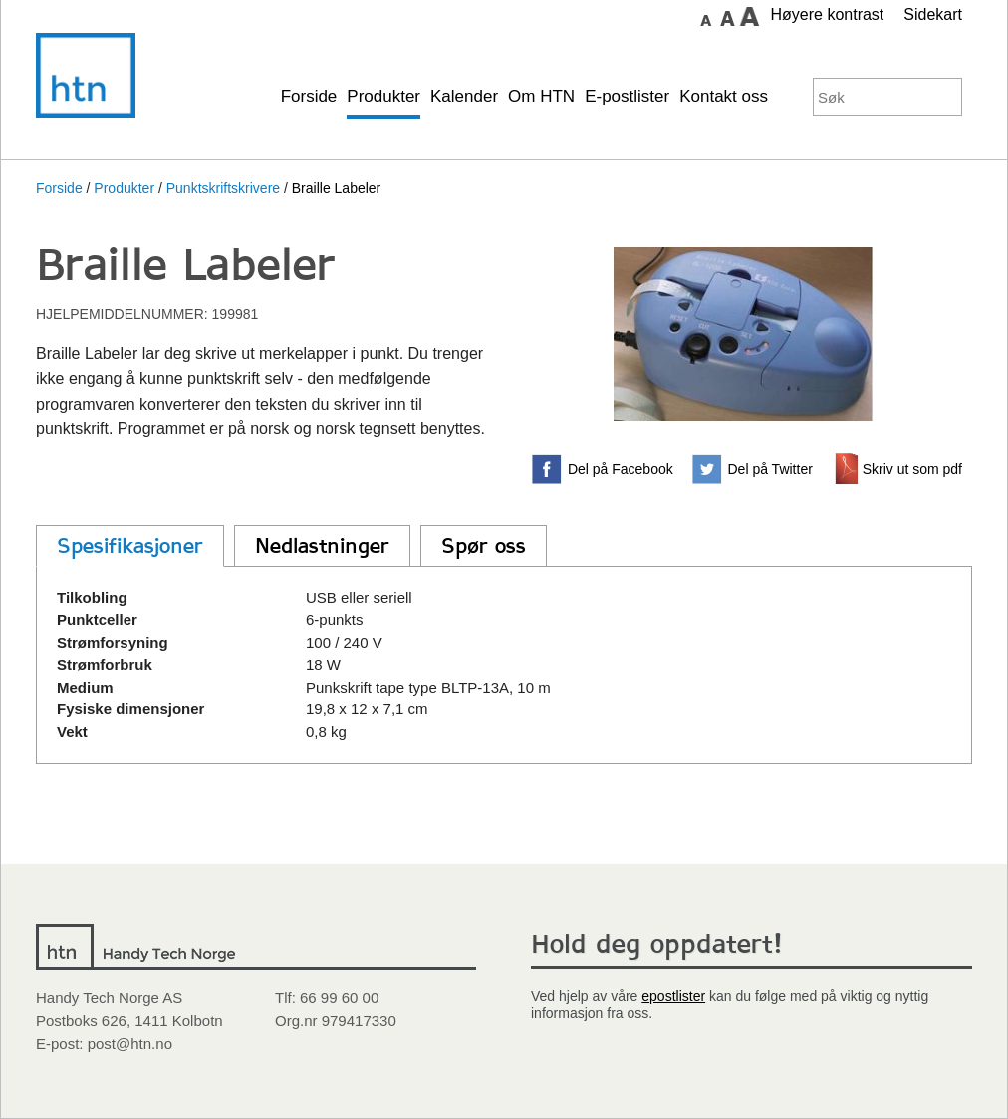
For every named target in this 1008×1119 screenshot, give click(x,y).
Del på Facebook (620, 469)
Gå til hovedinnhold (634, 15)
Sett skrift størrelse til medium (727, 16)
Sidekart (932, 14)
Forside (309, 96)
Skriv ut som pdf (912, 469)
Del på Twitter (770, 469)
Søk (943, 97)
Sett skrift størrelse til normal (705, 16)
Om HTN (541, 96)
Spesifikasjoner (130, 546)
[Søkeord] (869, 97)
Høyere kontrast (826, 14)
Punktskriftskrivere (223, 188)
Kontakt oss (723, 96)
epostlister (673, 996)
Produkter (383, 96)
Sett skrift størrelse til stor (749, 16)
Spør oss (483, 546)
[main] (504, 553)
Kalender (464, 96)
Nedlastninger (322, 546)
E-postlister (627, 96)
